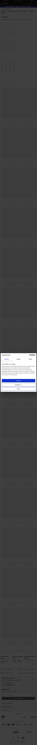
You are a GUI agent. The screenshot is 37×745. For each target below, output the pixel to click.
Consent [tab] (6, 359)
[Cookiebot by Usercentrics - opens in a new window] (29, 355)
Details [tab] (18, 359)
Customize (18, 384)
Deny (18, 388)
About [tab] (30, 359)
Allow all (18, 380)
